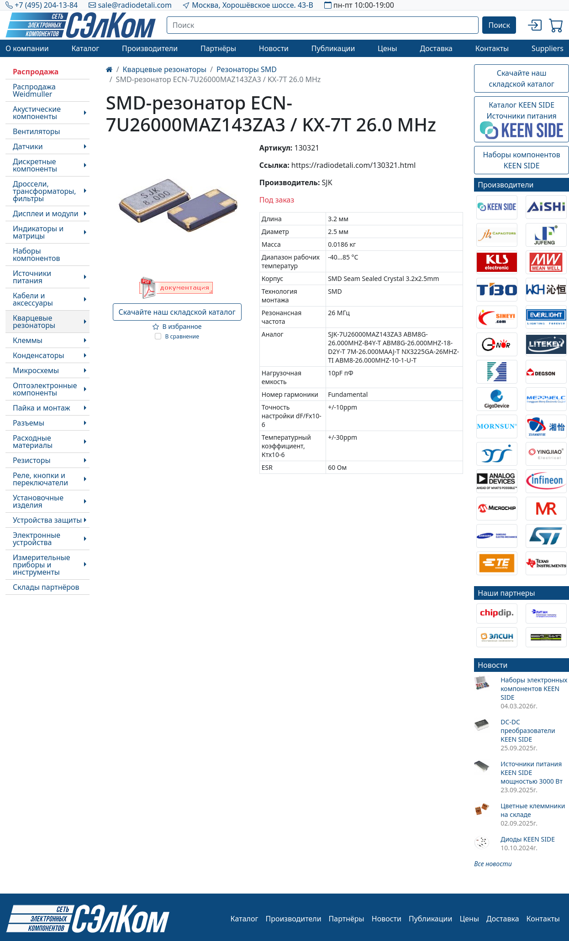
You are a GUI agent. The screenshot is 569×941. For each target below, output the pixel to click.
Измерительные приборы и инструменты (41, 564)
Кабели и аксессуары (33, 299)
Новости (274, 48)
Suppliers (548, 48)
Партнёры (218, 48)
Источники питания (32, 277)
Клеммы (27, 340)
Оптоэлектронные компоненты (45, 389)
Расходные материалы (33, 441)
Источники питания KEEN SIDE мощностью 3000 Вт (532, 772)
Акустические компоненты (37, 112)
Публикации (333, 48)
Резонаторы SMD (246, 69)
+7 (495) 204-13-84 (46, 5)
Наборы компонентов (36, 254)
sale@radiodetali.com (135, 5)
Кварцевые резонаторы (34, 321)
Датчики (28, 146)
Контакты (492, 48)
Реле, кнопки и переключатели (40, 479)
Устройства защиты (47, 520)
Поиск (499, 25)
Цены (387, 48)
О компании (27, 48)
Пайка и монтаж (41, 408)
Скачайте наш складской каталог (177, 312)
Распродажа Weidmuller (34, 90)
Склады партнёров (46, 587)
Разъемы (28, 423)
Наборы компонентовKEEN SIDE (521, 160)
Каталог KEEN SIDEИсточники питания (521, 119)
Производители (150, 48)
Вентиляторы (36, 131)
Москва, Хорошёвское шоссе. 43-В (252, 5)
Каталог (85, 48)
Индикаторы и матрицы (38, 232)
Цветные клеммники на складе (533, 810)
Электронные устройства (36, 538)
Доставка (436, 48)
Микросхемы (36, 370)
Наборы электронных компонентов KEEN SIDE (534, 689)
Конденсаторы (38, 355)
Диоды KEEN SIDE (528, 839)
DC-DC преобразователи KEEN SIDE (528, 730)
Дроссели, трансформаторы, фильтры (44, 191)
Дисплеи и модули (46, 213)
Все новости (492, 863)
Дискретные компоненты (35, 165)
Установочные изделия (38, 501)
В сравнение (182, 336)
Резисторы (32, 460)
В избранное (177, 326)
